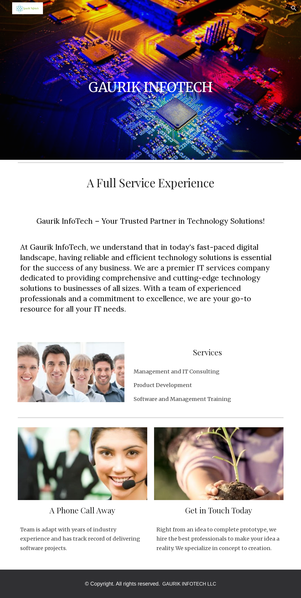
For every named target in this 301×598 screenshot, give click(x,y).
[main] (151, 80)
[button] (294, 8)
